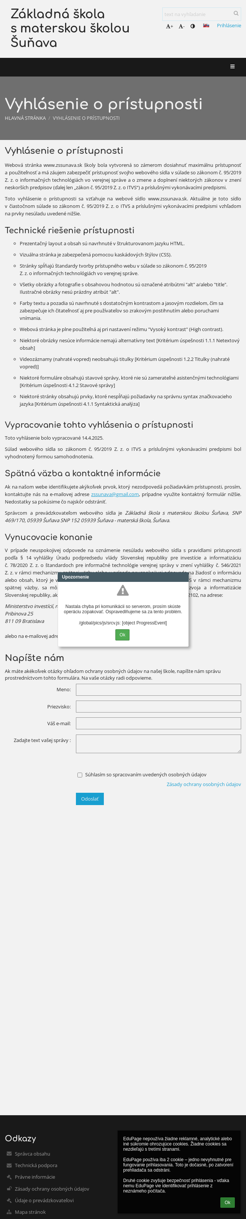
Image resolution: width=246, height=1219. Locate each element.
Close (183, 577)
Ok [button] (227, 1202)
